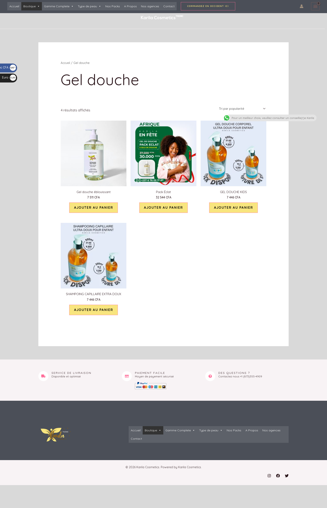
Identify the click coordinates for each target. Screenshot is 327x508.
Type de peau (89, 6)
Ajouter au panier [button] (93, 209)
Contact (169, 6)
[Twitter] (287, 481)
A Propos (130, 6)
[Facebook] (278, 481)
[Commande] (240, 109)
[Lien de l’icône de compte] (301, 6)
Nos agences (150, 6)
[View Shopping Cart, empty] (315, 6)
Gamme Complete (59, 6)
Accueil (14, 6)
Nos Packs (112, 6)
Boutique (31, 6)
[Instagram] (269, 481)
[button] (208, 6)
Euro (9, 77)
